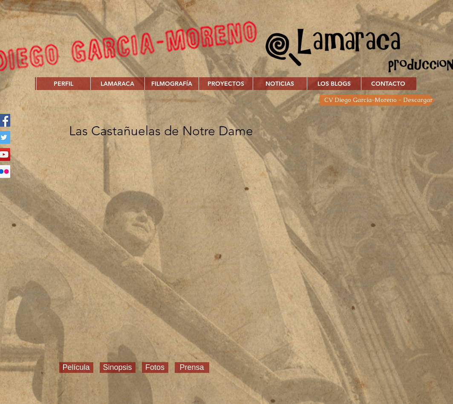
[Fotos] (155, 367)
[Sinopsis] (118, 367)
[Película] (76, 367)
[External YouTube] (237, 247)
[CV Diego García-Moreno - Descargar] (377, 100)
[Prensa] (192, 367)
